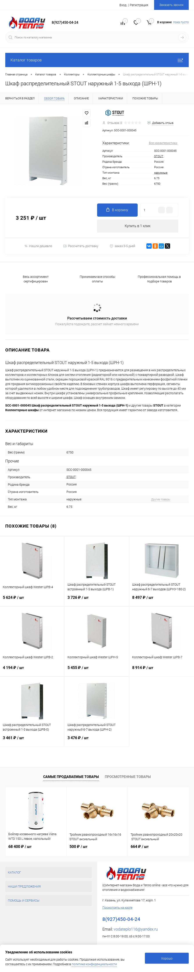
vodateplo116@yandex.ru (136, 929)
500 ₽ (78, 846)
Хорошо (167, 958)
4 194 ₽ (32, 670)
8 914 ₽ (161, 670)
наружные (160, 172)
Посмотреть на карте (117, 907)
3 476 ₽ (97, 741)
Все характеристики (163, 143)
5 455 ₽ (97, 670)
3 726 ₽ (97, 600)
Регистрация (139, 5)
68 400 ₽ (20, 846)
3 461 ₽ (32, 741)
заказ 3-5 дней (122, 246)
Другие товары (160, 499)
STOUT (158, 156)
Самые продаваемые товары (71, 777)
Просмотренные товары (128, 777)
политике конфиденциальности (94, 964)
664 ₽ (140, 846)
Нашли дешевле (38, 246)
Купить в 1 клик (137, 226)
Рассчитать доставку (80, 246)
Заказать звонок (171, 5)
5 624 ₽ (32, 600)
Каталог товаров (97, 60)
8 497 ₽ (161, 600)
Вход (122, 5)
